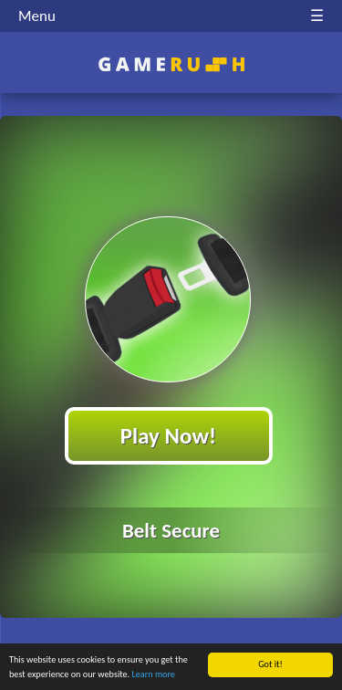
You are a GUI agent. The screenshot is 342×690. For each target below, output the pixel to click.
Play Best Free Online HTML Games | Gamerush (171, 64)
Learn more (153, 675)
